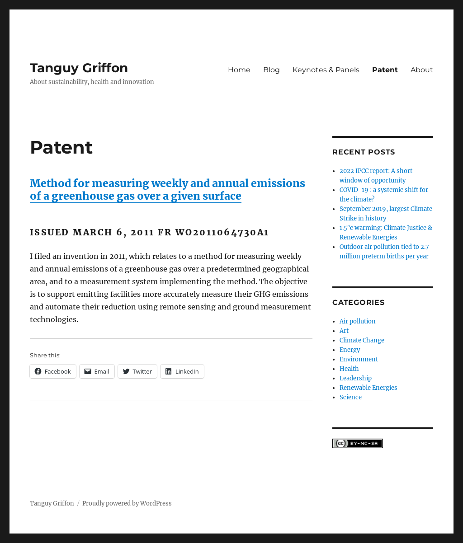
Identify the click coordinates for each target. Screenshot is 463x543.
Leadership (356, 378)
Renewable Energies (368, 388)
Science (351, 397)
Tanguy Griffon (79, 67)
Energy (350, 350)
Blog (271, 70)
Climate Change (362, 340)
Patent (385, 70)
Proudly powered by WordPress (127, 503)
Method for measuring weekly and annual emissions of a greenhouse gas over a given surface (167, 189)
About (422, 70)
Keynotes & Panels (326, 70)
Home (239, 70)
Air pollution (358, 321)
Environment (359, 359)
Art (344, 331)
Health (349, 369)
